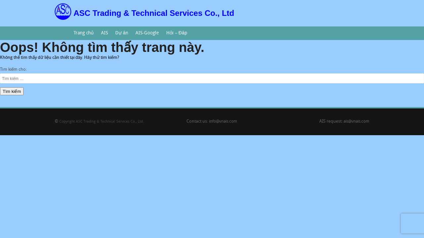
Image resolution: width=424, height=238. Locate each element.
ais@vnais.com (356, 122)
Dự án (120, 35)
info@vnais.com (223, 122)
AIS (102, 35)
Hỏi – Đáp (175, 35)
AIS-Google (145, 35)
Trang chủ (84, 33)
